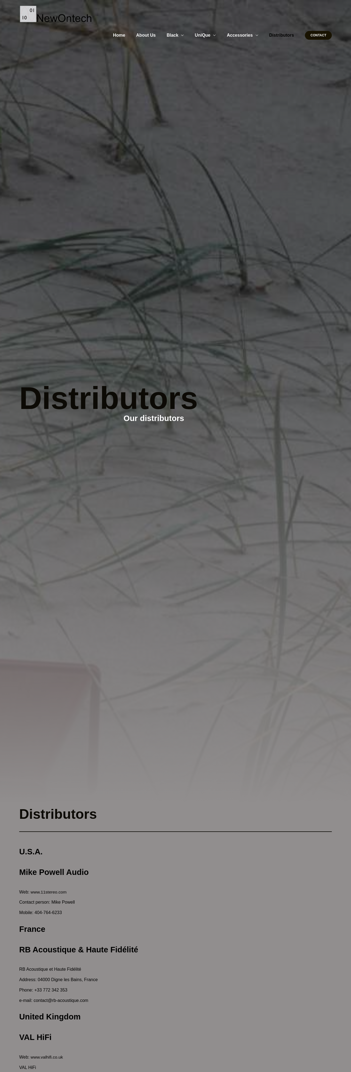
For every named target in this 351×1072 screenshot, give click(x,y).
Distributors (282, 35)
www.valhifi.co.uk (47, 1057)
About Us (156, 35)
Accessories (243, 35)
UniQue (208, 35)
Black (180, 35)
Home (131, 35)
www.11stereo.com (49, 892)
